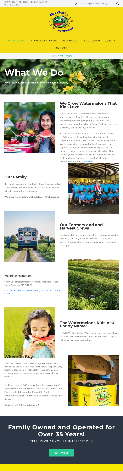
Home (54, 55)
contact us (87, 161)
